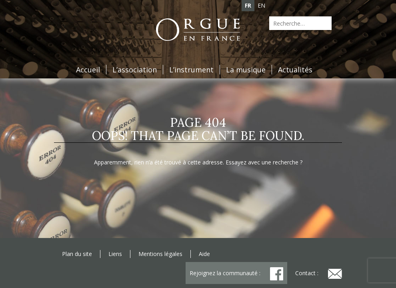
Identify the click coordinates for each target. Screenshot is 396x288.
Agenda (67, 21)
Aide (204, 254)
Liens (115, 254)
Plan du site (77, 254)
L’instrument (191, 69)
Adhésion (106, 21)
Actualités (295, 69)
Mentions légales (160, 254)
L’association (134, 69)
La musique (246, 69)
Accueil (88, 69)
